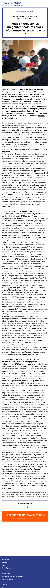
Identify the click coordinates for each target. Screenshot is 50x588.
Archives (5, 585)
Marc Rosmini (20, 16)
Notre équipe (6, 568)
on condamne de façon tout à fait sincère (30, 428)
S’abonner (5, 565)
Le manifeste (6, 574)
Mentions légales (7, 579)
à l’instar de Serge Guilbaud (32, 214)
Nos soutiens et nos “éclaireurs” (13, 576)
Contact (4, 562)
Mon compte (6, 560)
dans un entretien (26, 276)
